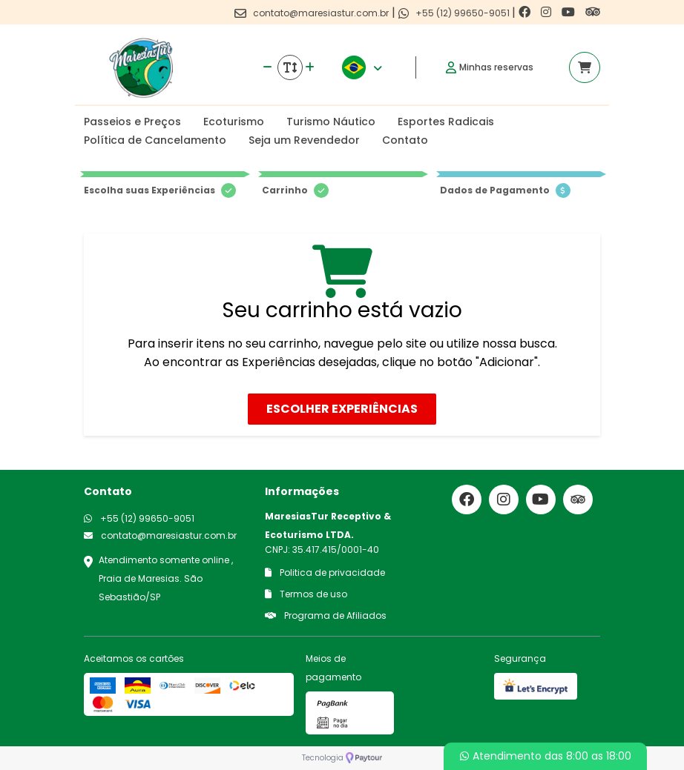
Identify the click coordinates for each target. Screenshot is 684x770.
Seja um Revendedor (304, 140)
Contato (405, 140)
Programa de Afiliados (326, 615)
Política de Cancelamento (155, 140)
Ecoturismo (233, 121)
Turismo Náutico (330, 121)
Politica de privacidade (325, 572)
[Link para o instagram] (547, 12)
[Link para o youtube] (570, 12)
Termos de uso (306, 594)
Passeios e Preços (132, 121)
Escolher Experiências (342, 408)
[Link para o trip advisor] (592, 12)
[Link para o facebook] (526, 12)
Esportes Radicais (446, 121)
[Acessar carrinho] (584, 67)
